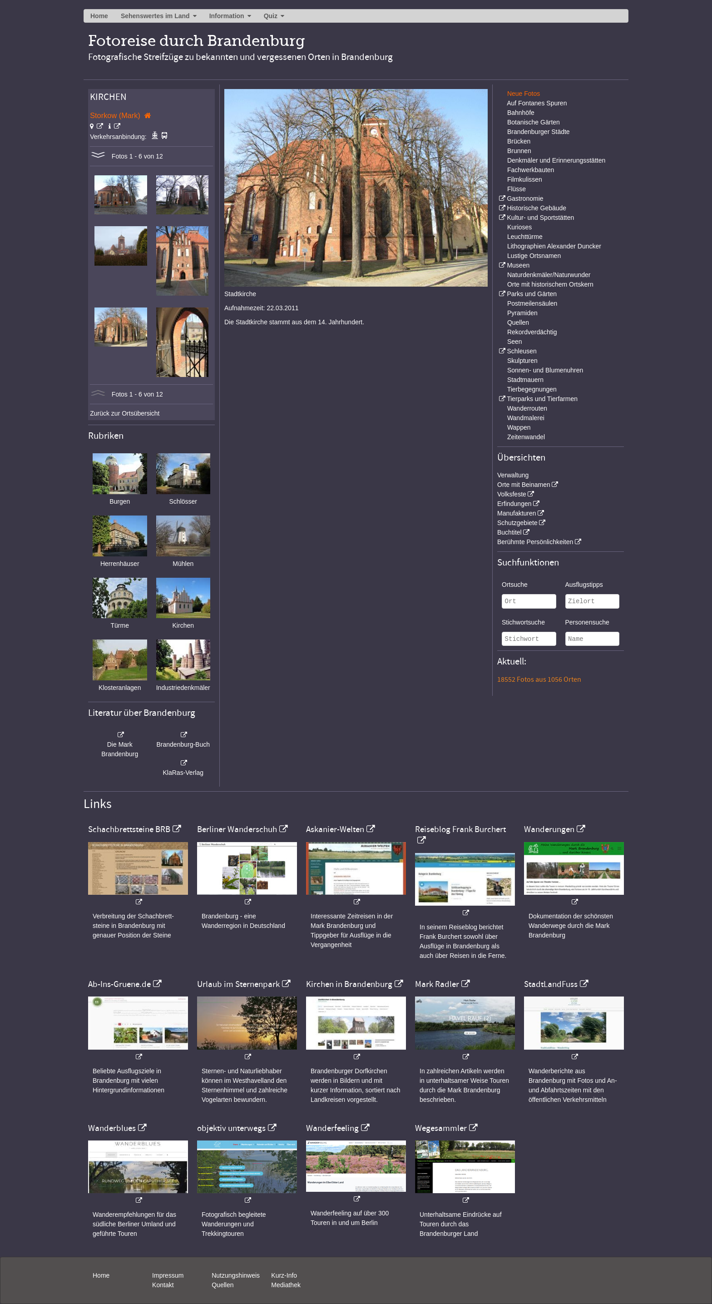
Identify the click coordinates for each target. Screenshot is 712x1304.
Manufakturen (516, 513)
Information (226, 16)
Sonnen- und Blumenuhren (545, 370)
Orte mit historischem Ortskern (550, 284)
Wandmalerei (525, 417)
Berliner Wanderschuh (237, 829)
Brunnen (519, 150)
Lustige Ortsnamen (534, 255)
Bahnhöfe (520, 112)
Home (99, 16)
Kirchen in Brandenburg (349, 984)
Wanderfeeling (332, 1128)
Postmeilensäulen (532, 303)
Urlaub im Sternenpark (238, 984)
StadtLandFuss (551, 984)
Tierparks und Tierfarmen (542, 398)
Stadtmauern (525, 379)
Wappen (519, 427)
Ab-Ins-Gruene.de (119, 984)
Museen (518, 265)
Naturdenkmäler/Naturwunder (549, 274)
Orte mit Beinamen (523, 484)
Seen (514, 341)
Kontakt (162, 1285)
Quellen (518, 322)
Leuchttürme (525, 236)
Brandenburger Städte (538, 131)
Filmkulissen (524, 179)
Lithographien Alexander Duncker (554, 246)
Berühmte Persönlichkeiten (535, 541)
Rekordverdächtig (532, 332)
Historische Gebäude (536, 208)
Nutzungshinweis (236, 1275)
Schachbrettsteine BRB (129, 829)
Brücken (518, 141)
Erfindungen (514, 503)
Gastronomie (525, 198)
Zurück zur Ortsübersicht (124, 413)
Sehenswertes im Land (155, 16)
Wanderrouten (527, 408)
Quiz (270, 16)
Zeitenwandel (526, 437)
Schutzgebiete (517, 522)
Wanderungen (549, 829)
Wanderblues (112, 1128)
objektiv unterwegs (231, 1128)
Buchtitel (509, 532)
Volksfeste (511, 494)
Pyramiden (522, 313)
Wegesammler (441, 1128)
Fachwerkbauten (530, 170)
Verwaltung (513, 475)
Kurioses (519, 227)
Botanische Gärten (533, 122)
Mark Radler (437, 984)
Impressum (167, 1275)
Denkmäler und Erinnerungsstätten (556, 160)
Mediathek (286, 1285)
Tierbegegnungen (532, 389)
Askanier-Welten (335, 829)
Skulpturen (522, 360)
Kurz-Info (284, 1275)
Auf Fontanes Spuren (537, 103)
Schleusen (521, 351)
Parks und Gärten (532, 293)
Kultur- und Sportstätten (540, 217)
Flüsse (516, 189)
